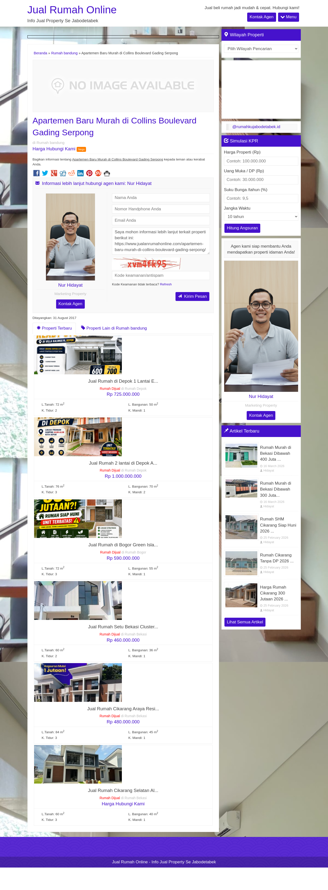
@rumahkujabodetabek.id (256, 126)
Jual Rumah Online (72, 10)
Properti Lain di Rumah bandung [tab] (114, 328)
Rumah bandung (64, 53)
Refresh (166, 284)
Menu (288, 16)
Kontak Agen (261, 17)
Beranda (40, 53)
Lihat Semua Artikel (245, 622)
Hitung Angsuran (242, 228)
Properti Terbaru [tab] (54, 328)
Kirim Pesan (192, 296)
